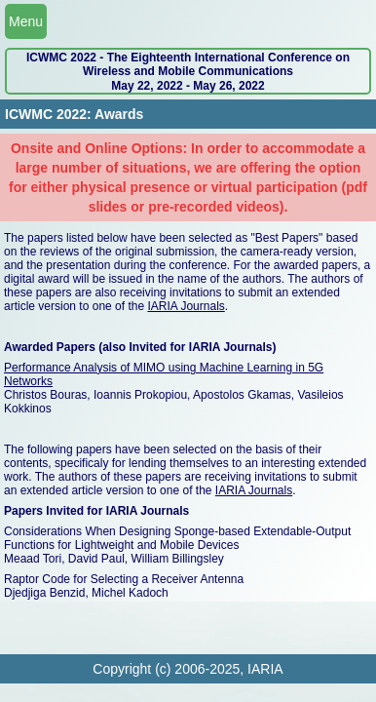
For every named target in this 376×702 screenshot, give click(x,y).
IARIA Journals (185, 306)
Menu (26, 21)
